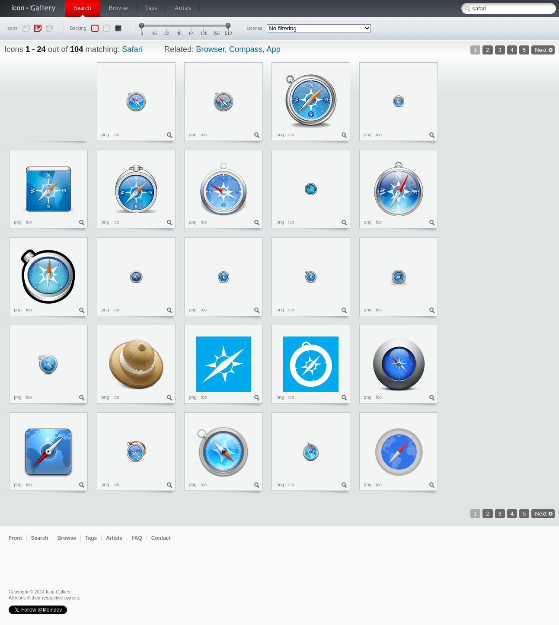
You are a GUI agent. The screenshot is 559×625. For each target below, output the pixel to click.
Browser (210, 49)
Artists (182, 7)
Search (82, 7)
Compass (245, 49)
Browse (118, 7)
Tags (151, 7)
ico (116, 134)
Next (540, 50)
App (273, 49)
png (105, 134)
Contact (161, 538)
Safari (132, 49)
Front (15, 538)
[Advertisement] (520, 192)
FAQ (136, 538)
